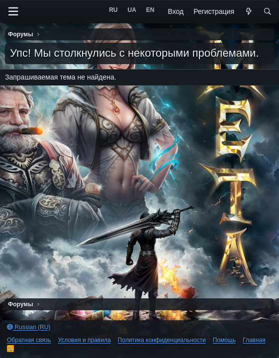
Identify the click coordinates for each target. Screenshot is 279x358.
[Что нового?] (248, 12)
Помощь (224, 340)
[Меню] (13, 11)
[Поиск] (267, 12)
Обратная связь (29, 340)
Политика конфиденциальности (162, 340)
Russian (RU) (28, 327)
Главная (254, 340)
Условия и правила (84, 340)
